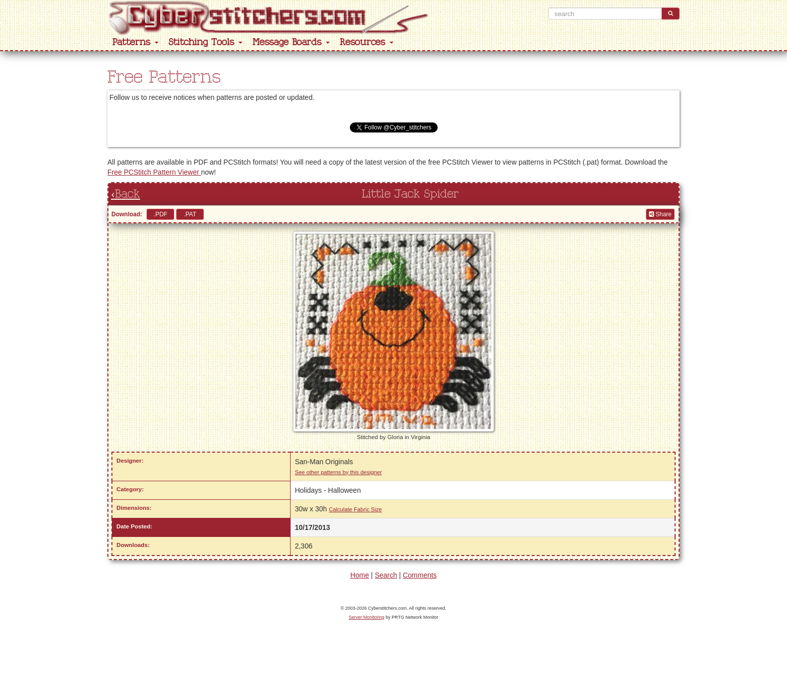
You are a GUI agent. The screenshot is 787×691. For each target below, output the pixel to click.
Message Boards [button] (291, 42)
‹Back (125, 194)
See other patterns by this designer (338, 472)
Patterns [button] (135, 42)
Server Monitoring (366, 617)
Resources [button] (367, 42)
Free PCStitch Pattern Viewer (154, 172)
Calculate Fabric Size (355, 509)
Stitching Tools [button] (205, 42)
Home (359, 575)
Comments (420, 575)
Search (386, 575)
